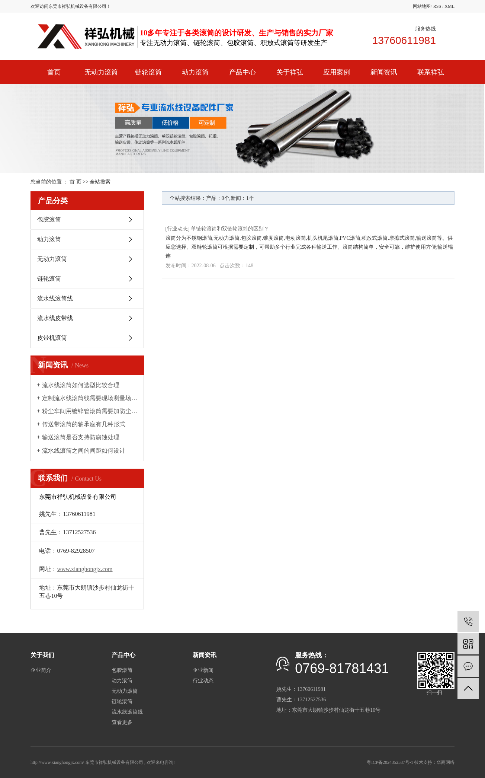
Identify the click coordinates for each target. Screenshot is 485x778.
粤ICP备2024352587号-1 (390, 762)
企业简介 (40, 670)
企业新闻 (203, 670)
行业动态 (177, 229)
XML (449, 6)
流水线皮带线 (55, 318)
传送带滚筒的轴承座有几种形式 (83, 424)
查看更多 (122, 722)
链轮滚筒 (148, 72)
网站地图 (422, 6)
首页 (54, 72)
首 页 (75, 182)
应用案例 (336, 72)
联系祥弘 (430, 72)
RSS (437, 6)
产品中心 (242, 72)
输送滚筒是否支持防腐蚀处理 (80, 437)
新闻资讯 (383, 72)
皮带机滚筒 (52, 338)
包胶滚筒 (49, 219)
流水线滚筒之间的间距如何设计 (83, 450)
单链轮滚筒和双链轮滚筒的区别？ (230, 229)
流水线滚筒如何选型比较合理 (80, 385)
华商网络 (446, 762)
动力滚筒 (195, 72)
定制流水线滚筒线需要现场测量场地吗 (90, 398)
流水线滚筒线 (55, 298)
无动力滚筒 (101, 72)
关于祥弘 (289, 72)
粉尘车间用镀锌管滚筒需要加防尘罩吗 (90, 411)
